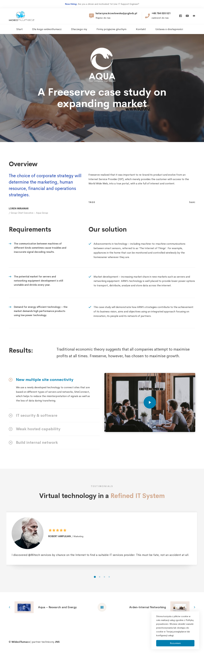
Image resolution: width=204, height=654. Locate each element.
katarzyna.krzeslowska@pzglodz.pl (116, 13)
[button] (94, 587)
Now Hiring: (71, 4)
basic (192, 212)
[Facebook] (180, 16)
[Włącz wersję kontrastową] (194, 16)
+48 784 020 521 (161, 13)
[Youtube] (187, 16)
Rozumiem (175, 643)
